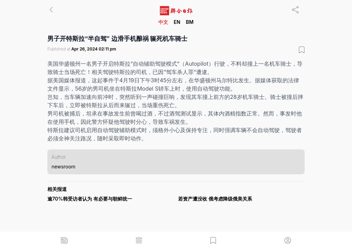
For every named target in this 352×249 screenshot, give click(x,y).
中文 (163, 22)
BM (189, 22)
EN (177, 22)
